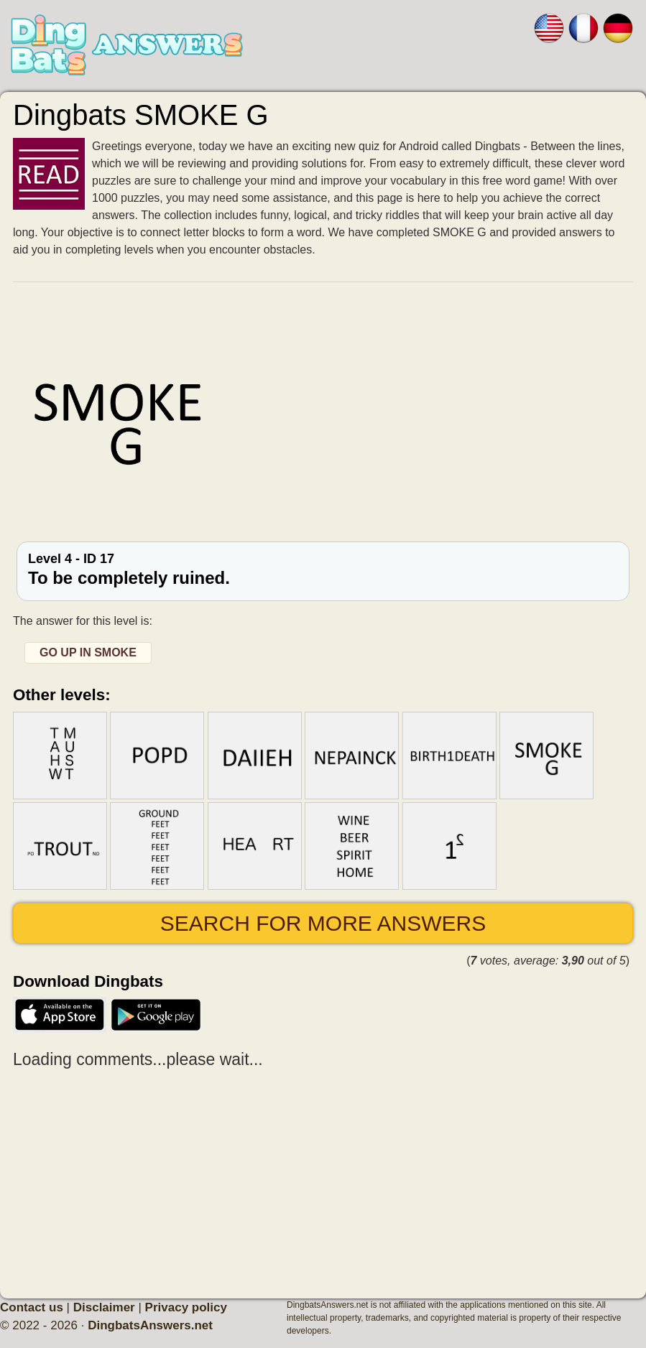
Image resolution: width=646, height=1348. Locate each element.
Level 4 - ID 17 (323, 569)
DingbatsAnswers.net (150, 1325)
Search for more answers (323, 923)
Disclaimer (104, 1307)
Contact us (31, 1307)
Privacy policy (186, 1307)
